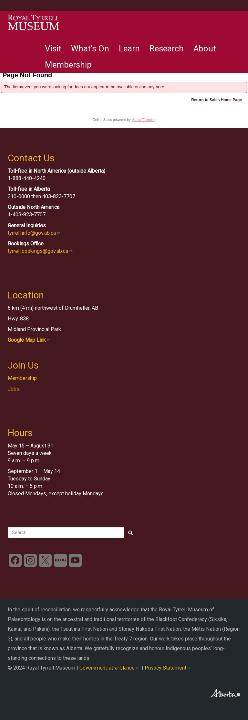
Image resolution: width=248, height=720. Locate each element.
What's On (90, 48)
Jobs (13, 389)
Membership (68, 65)
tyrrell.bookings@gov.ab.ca (41, 251)
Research (167, 48)
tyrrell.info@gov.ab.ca (35, 233)
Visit (53, 48)
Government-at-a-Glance (110, 668)
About (204, 48)
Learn (129, 48)
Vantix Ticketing (144, 120)
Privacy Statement (168, 668)
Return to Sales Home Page (216, 100)
